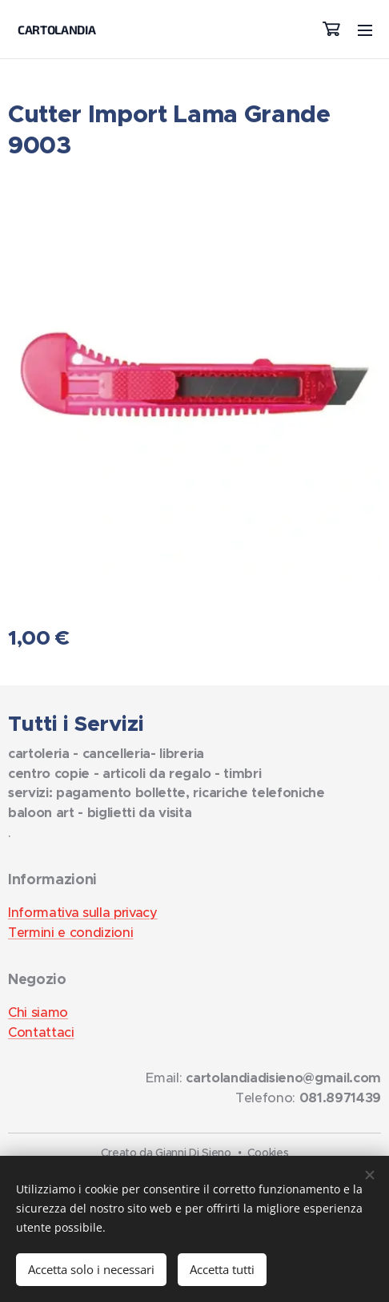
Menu (365, 30)
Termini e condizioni (70, 932)
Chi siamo (38, 1012)
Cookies (268, 1152)
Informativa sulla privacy (83, 912)
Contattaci (41, 1032)
